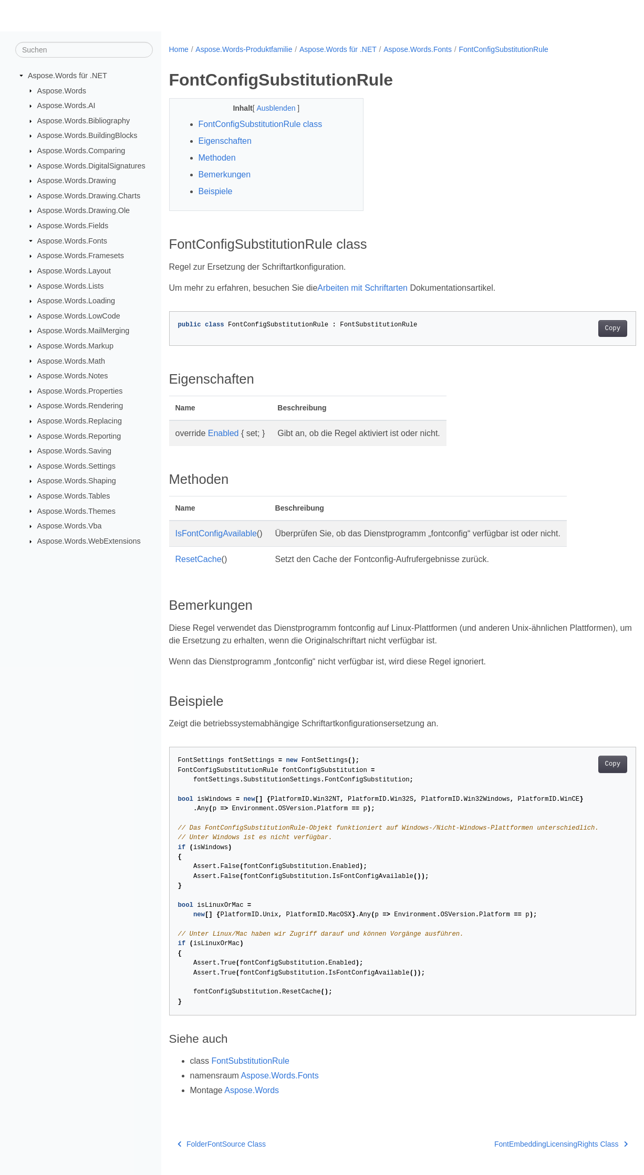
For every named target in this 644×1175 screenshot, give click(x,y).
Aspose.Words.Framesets (80, 255)
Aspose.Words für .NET (67, 75)
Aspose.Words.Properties (80, 391)
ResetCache (198, 559)
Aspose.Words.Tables (73, 496)
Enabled (223, 433)
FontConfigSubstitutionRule (503, 49)
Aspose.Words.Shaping (76, 481)
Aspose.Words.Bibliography (83, 121)
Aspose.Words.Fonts (72, 241)
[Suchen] (84, 50)
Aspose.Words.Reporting (79, 435)
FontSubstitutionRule (250, 1060)
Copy (580, 328)
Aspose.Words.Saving (74, 451)
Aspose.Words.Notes (72, 376)
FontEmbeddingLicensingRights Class (528, 1144)
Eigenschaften (225, 140)
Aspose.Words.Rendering (80, 405)
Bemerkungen (225, 174)
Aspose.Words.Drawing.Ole (83, 210)
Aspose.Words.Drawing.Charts (88, 196)
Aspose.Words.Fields (73, 225)
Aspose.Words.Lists (70, 285)
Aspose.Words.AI (66, 105)
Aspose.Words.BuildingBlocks (87, 135)
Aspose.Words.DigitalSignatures (91, 165)
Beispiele (216, 191)
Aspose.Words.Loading (76, 301)
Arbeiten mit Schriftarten (362, 287)
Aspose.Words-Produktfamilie (243, 49)
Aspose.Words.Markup (75, 346)
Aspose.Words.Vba (69, 526)
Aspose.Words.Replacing (79, 421)
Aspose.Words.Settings (76, 466)
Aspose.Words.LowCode (78, 316)
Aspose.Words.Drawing (76, 180)
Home (179, 49)
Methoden (217, 157)
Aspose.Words (61, 90)
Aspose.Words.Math (71, 360)
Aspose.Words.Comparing (81, 150)
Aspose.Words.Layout (74, 271)
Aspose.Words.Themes (76, 510)
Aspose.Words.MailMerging (83, 330)
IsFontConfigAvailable (216, 533)
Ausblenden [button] (270, 108)
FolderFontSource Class (222, 1144)
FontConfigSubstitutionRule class (261, 124)
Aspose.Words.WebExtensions (89, 541)
